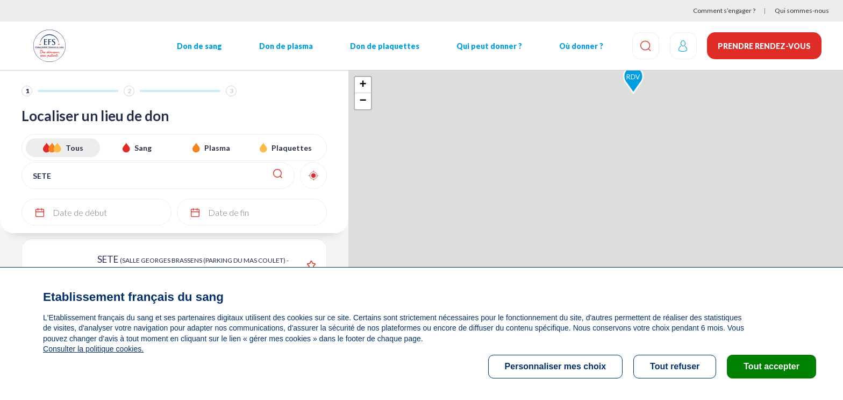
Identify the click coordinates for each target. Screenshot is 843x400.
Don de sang (199, 46)
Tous (74, 147)
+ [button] (362, 85)
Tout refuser (674, 366)
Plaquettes (292, 147)
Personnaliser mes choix (555, 366)
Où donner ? (581, 46)
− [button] (362, 101)
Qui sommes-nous (802, 10)
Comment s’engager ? (724, 10)
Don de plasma (286, 46)
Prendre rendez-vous (764, 46)
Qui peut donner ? (488, 46)
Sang (143, 147)
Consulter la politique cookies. (93, 349)
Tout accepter (771, 366)
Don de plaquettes (384, 46)
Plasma (217, 147)
